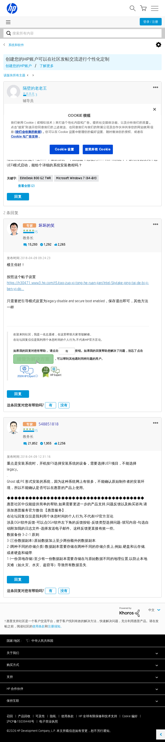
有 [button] (50, 405)
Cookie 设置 (64, 149)
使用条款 (38, 626)
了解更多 (46, 66)
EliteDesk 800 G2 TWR (35, 178)
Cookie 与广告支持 (24, 136)
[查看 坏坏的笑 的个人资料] (47, 225)
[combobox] (82, 33)
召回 (10, 716)
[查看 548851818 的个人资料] (49, 424)
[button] (155, 87)
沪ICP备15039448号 (20, 721)
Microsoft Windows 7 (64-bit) (76, 178)
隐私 (53, 716)
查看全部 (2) (26, 186)
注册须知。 (55, 626)
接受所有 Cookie (98, 149)
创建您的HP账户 (19, 66)
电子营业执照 (48, 721)
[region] (82, 132)
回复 (18, 196)
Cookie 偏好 (130, 716)
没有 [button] (63, 405)
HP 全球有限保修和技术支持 (98, 716)
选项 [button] (158, 45)
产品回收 (24, 716)
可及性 (40, 716)
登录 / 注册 (150, 22)
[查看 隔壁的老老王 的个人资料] (35, 88)
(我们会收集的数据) (28, 132)
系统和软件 (16, 45)
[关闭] (154, 109)
